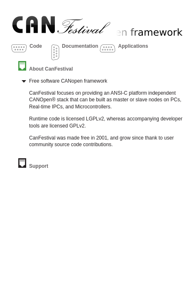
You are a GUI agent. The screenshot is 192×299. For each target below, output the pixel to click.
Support (38, 166)
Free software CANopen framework (68, 81)
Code (36, 46)
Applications (133, 46)
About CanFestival (51, 69)
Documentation (80, 46)
